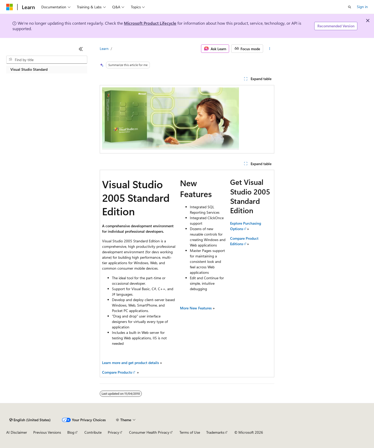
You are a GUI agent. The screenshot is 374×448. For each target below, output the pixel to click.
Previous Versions (47, 432)
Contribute (93, 432)
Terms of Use (189, 432)
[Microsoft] (9, 7)
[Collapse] (80, 49)
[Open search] (349, 7)
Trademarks (215, 432)
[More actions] (269, 48)
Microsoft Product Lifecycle (150, 23)
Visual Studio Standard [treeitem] (29, 69)
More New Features (196, 308)
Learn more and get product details (130, 362)
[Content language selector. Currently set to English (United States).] (30, 420)
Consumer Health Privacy (149, 432)
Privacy (113, 432)
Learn (104, 48)
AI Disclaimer (16, 432)
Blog (70, 432)
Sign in (362, 6)
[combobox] (46, 60)
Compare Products (117, 372)
